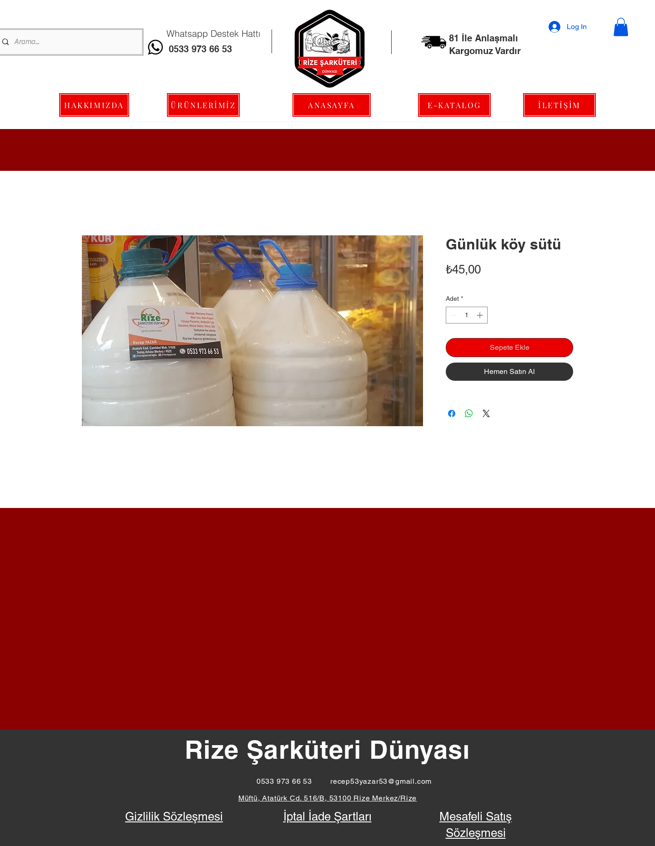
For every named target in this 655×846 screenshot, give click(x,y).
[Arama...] (68, 42)
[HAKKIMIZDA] (94, 105)
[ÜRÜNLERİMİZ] (203, 105)
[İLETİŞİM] (559, 105)
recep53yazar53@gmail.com (381, 781)
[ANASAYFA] (331, 105)
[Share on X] (486, 413)
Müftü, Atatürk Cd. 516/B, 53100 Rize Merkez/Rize (327, 798)
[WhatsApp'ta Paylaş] (469, 413)
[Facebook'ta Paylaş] (451, 413)
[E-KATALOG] (454, 105)
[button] (621, 27)
